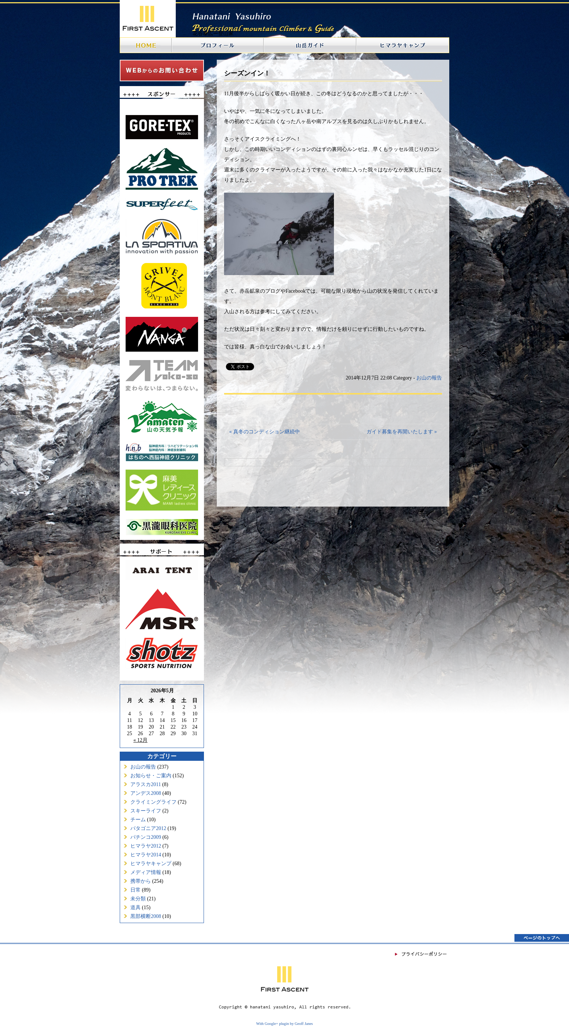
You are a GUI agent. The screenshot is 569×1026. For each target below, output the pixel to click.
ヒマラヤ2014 (145, 855)
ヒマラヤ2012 (145, 846)
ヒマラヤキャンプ (150, 863)
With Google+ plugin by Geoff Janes (284, 1024)
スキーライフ (145, 811)
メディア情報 (145, 872)
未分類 (138, 898)
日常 (135, 890)
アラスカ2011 (145, 784)
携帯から (140, 881)
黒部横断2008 (145, 916)
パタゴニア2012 (148, 828)
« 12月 (140, 740)
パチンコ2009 (145, 837)
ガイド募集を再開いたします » (402, 431)
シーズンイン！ (247, 73)
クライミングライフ (153, 802)
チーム (138, 819)
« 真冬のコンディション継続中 (264, 431)
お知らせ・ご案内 (150, 775)
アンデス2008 (145, 793)
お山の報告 (143, 767)
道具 (135, 907)
